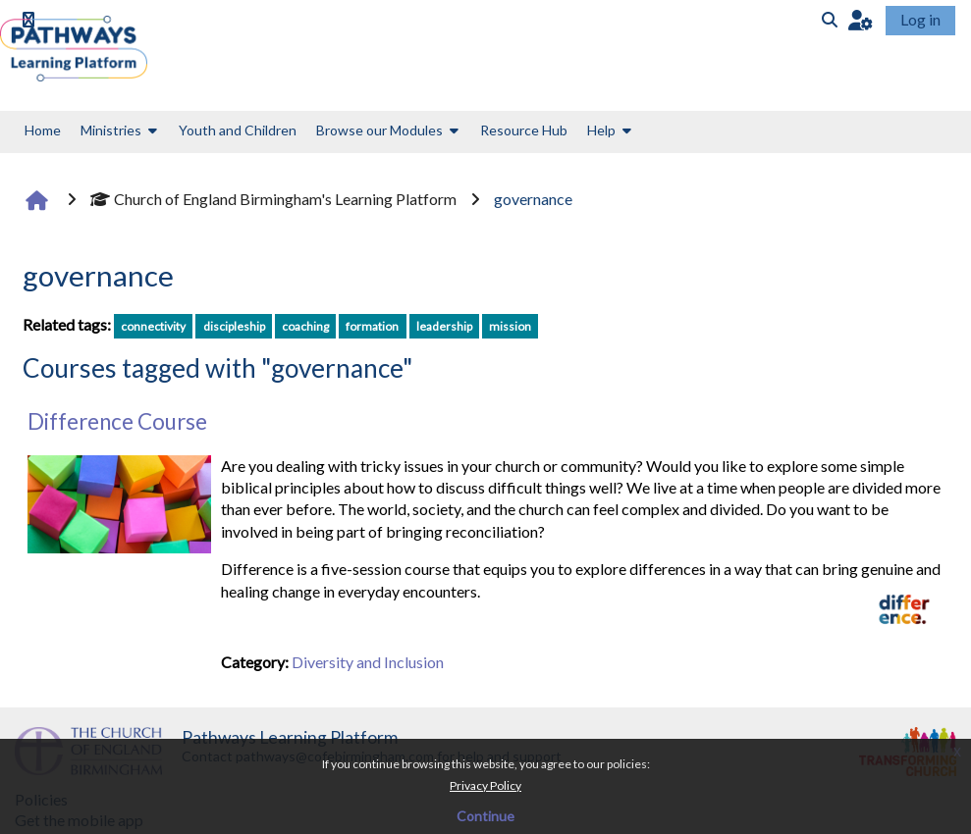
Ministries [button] (111, 130)
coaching (305, 326)
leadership (444, 326)
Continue (485, 816)
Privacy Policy (485, 785)
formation (372, 326)
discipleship (234, 326)
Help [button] (601, 130)
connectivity (153, 326)
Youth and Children (238, 130)
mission (510, 326)
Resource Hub (523, 130)
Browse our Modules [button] (379, 130)
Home (43, 130)
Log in (920, 19)
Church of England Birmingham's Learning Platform (273, 198)
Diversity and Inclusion (368, 661)
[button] (860, 19)
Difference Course (117, 421)
